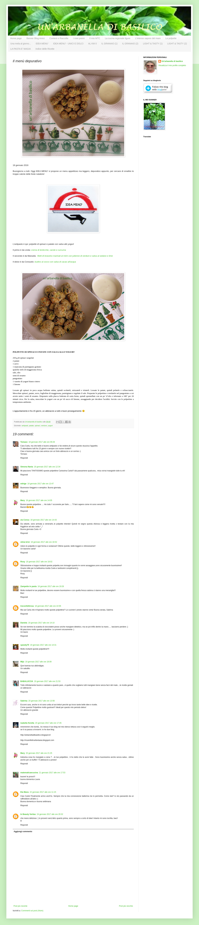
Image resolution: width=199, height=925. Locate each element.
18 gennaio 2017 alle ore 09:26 (41, 442)
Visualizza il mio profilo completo (172, 65)
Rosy (22, 562)
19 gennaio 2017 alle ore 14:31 (43, 645)
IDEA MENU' (42, 43)
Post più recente (20, 906)
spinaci (37, 426)
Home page (16, 38)
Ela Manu (24, 792)
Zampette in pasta (28, 586)
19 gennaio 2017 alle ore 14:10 (41, 623)
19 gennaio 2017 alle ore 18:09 (38, 662)
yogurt (50, 426)
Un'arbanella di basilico (172, 61)
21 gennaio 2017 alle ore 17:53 (52, 772)
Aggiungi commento (23, 831)
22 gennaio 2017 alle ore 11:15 (43, 792)
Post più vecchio (126, 906)
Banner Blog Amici (35, 38)
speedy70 (24, 645)
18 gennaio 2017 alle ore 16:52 (44, 542)
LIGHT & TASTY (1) (153, 43)
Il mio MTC (94, 38)
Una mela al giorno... (20, 43)
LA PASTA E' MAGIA (20, 49)
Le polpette (170, 38)
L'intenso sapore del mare (148, 38)
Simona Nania (26, 467)
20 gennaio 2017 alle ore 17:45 (48, 723)
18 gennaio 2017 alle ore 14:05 (39, 500)
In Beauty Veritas (28, 814)
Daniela (23, 623)
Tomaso (24, 442)
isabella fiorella (27, 723)
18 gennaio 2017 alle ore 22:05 (48, 606)
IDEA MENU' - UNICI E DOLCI (68, 43)
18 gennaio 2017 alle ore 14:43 (43, 520)
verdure (44, 426)
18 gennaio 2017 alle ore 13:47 (40, 484)
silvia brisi (25, 542)
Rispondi (24, 458)
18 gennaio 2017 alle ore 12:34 (47, 467)
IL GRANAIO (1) (109, 43)
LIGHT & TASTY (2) (177, 43)
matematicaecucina (29, 772)
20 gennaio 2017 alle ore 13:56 (41, 701)
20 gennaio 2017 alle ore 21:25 (39, 753)
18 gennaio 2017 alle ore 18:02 (39, 562)
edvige (23, 484)
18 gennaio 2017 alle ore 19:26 (51, 586)
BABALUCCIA (26, 681)
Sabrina (23, 701)
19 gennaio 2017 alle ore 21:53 (47, 681)
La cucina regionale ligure (117, 38)
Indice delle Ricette (45, 49)
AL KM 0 (92, 43)
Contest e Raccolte (59, 38)
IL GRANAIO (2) (130, 43)
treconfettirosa (27, 606)
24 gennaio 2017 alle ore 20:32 (50, 814)
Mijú (22, 662)
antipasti (25, 426)
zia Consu (24, 520)
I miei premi (79, 38)
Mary (22, 500)
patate (31, 426)
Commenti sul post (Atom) (32, 911)
